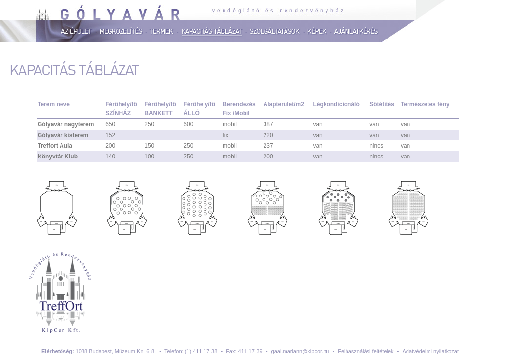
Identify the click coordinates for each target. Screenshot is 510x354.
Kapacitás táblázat (212, 32)
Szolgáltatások (275, 32)
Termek (162, 32)
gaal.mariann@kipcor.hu (300, 351)
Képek (317, 32)
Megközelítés (121, 32)
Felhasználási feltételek (365, 351)
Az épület (77, 32)
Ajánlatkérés (356, 32)
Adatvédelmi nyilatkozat (430, 351)
